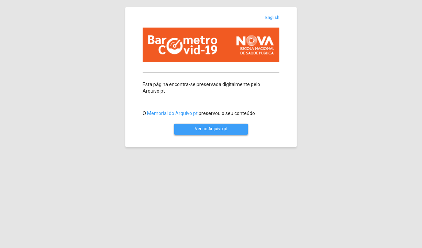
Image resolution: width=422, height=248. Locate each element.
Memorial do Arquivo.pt (172, 113)
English (272, 17)
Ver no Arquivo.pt (211, 128)
